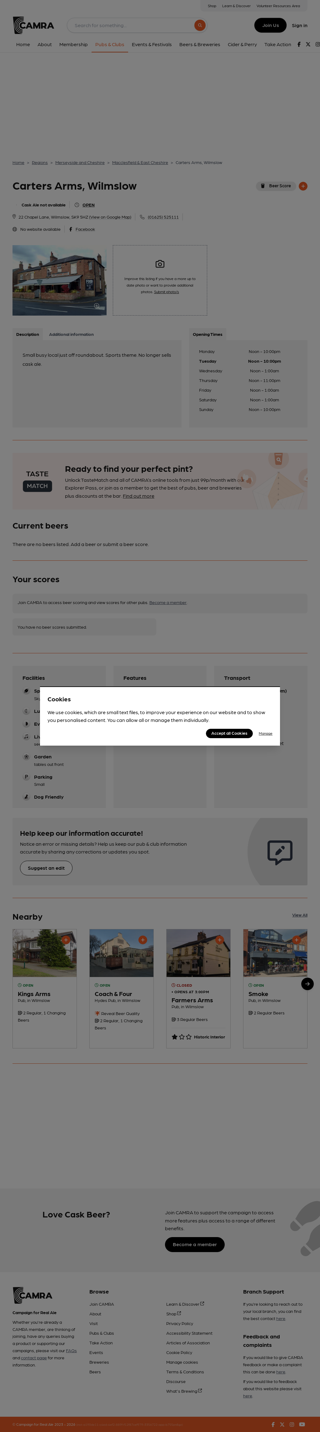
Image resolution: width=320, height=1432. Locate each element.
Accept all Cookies (229, 732)
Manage (265, 733)
